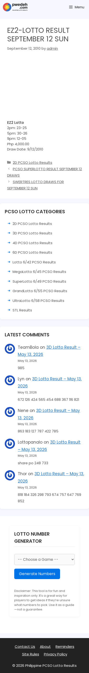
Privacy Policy (55, 654)
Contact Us (25, 646)
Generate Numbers (37, 573)
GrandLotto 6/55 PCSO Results (40, 290)
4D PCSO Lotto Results (32, 242)
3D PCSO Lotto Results (32, 233)
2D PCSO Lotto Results (32, 162)
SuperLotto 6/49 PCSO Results (39, 281)
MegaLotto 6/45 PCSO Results (39, 271)
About (45, 646)
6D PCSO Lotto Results (32, 252)
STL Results (22, 310)
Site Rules (30, 654)
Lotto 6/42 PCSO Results (34, 262)
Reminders (65, 646)
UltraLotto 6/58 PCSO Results (38, 300)
